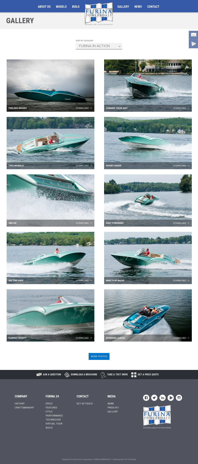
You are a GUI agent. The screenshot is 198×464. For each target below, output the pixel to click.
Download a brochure (84, 374)
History (20, 403)
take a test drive (117, 374)
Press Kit (113, 407)
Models (61, 6)
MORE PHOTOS (99, 356)
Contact (153, 6)
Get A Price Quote (148, 374)
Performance (54, 415)
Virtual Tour (54, 423)
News (138, 6)
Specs (49, 403)
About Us (44, 6)
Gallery (123, 6)
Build (76, 6)
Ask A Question (52, 374)
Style (49, 411)
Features (51, 407)
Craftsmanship (24, 407)
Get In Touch (85, 403)
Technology (53, 419)
